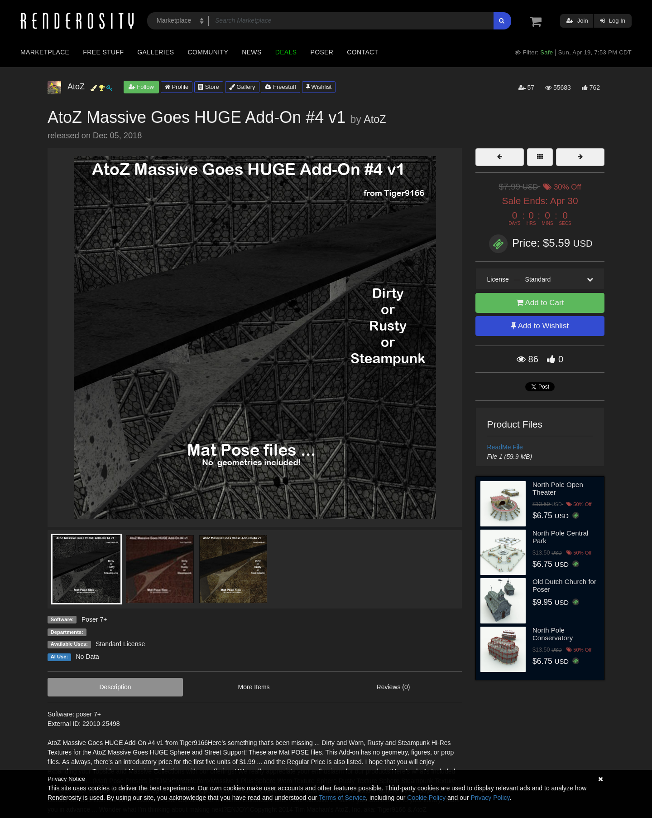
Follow (141, 86)
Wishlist (318, 86)
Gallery (242, 86)
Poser (321, 52)
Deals (286, 52)
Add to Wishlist (540, 325)
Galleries (155, 52)
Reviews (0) (393, 687)
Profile (176, 86)
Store (208, 86)
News (251, 52)
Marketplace (44, 52)
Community (208, 52)
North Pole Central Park (560, 537)
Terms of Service (342, 797)
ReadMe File (505, 447)
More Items (254, 687)
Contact (362, 52)
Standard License (120, 644)
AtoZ (375, 119)
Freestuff (280, 86)
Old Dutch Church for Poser (564, 585)
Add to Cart (540, 302)
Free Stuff (103, 52)
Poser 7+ (94, 619)
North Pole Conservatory (552, 634)
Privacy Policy (489, 797)
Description (115, 687)
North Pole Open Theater (557, 488)
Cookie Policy (426, 797)
